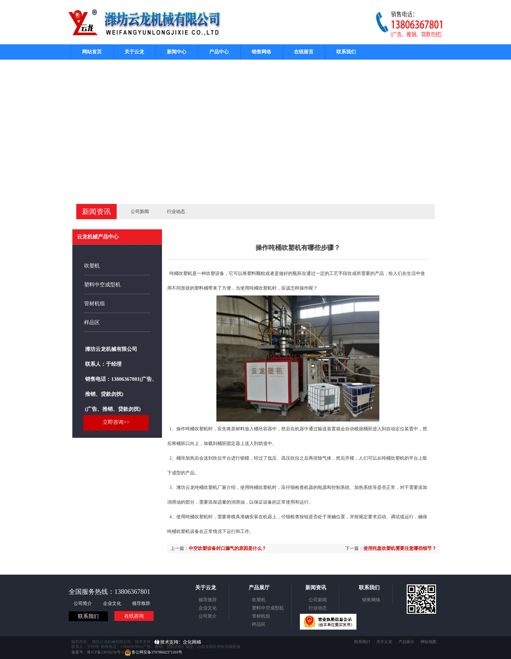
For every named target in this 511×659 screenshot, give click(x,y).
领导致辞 (141, 603)
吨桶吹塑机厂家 (210, 487)
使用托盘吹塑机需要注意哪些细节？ (399, 548)
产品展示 (406, 641)
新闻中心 (176, 51)
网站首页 (92, 51)
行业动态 (176, 211)
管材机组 (94, 303)
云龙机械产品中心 (98, 236)
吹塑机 (92, 265)
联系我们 (346, 51)
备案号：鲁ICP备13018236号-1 (97, 652)
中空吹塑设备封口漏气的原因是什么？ (227, 548)
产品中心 (219, 51)
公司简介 (83, 603)
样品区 (92, 322)
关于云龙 (134, 51)
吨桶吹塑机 (260, 288)
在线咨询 (134, 616)
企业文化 (113, 603)
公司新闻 (140, 211)
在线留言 (304, 51)
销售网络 (261, 51)
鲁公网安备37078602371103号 (153, 652)
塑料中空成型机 (102, 284)
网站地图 (428, 641)
